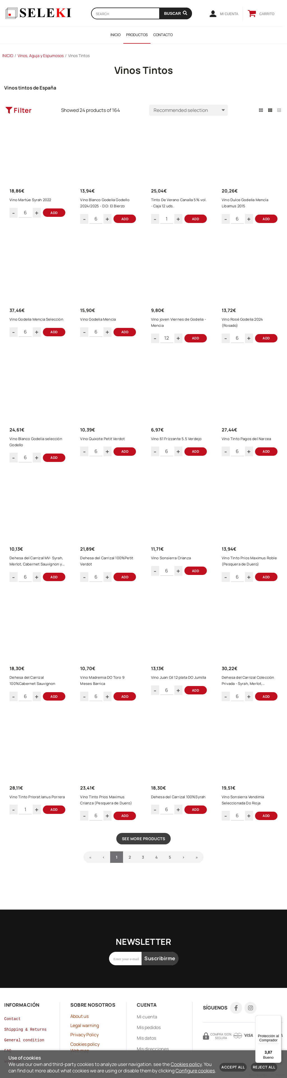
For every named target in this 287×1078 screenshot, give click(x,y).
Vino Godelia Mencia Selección (38, 323)
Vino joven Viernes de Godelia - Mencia (179, 326)
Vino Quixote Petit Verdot (104, 445)
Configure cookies (195, 1070)
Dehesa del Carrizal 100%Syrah (170, 814)
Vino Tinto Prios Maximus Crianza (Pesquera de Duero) (107, 814)
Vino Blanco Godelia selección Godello (37, 448)
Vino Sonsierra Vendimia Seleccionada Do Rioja (244, 814)
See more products (143, 854)
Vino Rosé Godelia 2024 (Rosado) (244, 326)
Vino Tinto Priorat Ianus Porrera (31, 814)
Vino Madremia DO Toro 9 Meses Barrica (104, 692)
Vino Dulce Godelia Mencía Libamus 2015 (246, 204)
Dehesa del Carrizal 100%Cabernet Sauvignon (34, 692)
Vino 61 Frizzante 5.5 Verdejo (178, 445)
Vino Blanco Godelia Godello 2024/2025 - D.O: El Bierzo (106, 204)
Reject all (264, 1067)
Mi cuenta (147, 1007)
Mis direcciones (153, 1039)
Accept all (233, 1067)
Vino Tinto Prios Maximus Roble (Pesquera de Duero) (247, 570)
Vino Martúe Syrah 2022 (32, 201)
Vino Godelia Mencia (99, 323)
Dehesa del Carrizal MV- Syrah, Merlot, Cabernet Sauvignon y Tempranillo (38, 571)
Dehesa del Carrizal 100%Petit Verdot (108, 570)
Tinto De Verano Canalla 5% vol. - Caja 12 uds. (177, 204)
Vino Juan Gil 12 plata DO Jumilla (174, 692)
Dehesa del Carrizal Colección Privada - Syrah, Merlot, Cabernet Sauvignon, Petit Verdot (249, 693)
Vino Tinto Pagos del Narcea (248, 445)
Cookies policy (186, 1064)
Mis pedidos (149, 1017)
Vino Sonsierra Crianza (173, 567)
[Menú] (278, 1018)
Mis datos (146, 1028)
